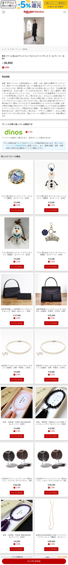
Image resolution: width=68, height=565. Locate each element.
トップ (4, 49)
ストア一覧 (11, 49)
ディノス (18, 49)
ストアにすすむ (34, 561)
